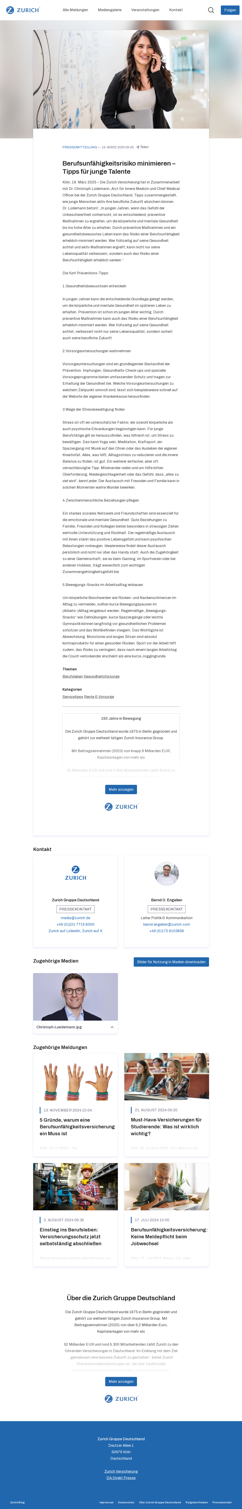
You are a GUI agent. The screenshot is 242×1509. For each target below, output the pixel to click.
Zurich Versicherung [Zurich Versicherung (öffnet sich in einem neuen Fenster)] (121, 1471)
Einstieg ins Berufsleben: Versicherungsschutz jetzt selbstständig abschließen (70, 1236)
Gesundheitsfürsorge (101, 676)
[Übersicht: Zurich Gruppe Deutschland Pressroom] (22, 10)
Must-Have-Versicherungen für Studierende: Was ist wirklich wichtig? (166, 1126)
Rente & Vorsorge (99, 697)
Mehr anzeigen (121, 789)
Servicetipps (72, 697)
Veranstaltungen (145, 10)
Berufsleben (72, 676)
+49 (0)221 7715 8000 (75, 924)
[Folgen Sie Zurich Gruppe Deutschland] (230, 10)
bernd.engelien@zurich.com (166, 924)
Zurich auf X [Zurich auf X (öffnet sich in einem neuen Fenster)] (92, 931)
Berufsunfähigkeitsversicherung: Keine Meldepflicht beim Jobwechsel (169, 1236)
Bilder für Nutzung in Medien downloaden (171, 962)
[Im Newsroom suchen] (211, 10)
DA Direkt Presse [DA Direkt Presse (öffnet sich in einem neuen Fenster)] (121, 1478)
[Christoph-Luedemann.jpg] (75, 997)
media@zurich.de (75, 918)
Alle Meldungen (75, 10)
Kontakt (176, 10)
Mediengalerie (110, 10)
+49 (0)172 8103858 (166, 931)
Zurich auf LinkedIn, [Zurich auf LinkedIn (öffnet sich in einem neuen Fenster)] (65, 931)
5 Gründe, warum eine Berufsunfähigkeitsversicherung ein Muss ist (77, 1126)
